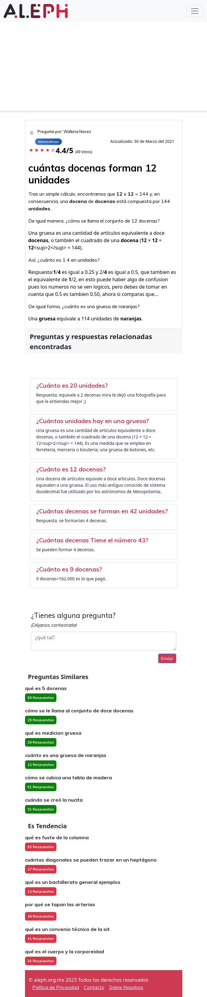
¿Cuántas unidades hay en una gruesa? (92, 421)
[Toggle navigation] (194, 11)
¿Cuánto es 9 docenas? (69, 569)
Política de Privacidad (55, 987)
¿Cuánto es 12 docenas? (71, 469)
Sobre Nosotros (126, 987)
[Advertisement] (103, 68)
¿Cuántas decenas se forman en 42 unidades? (102, 511)
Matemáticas (48, 142)
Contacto (94, 987)
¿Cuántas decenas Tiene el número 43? (92, 540)
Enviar (167, 658)
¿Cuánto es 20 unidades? (72, 385)
